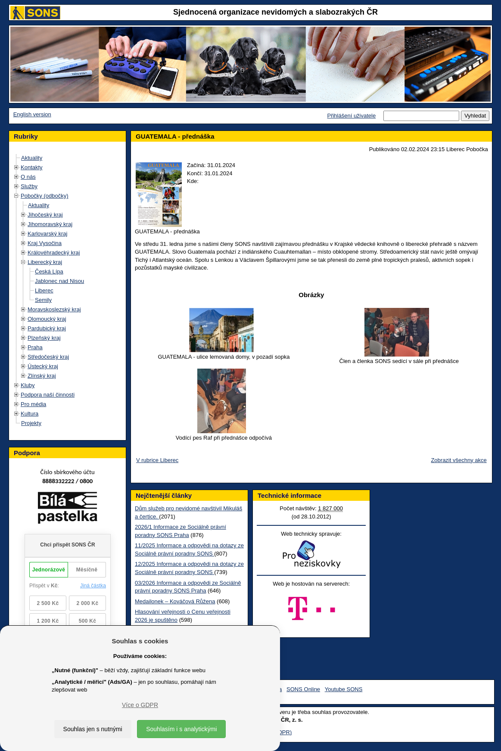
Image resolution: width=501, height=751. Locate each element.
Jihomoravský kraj (50, 224)
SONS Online (303, 689)
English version (32, 114)
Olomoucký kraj (47, 319)
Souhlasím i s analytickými (181, 729)
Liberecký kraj (45, 262)
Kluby (28, 385)
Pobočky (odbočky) (44, 195)
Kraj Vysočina (45, 243)
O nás (28, 177)
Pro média (33, 404)
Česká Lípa (49, 271)
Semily (43, 300)
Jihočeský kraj (45, 214)
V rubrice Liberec (157, 460)
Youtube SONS (344, 689)
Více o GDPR (140, 704)
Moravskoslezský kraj (54, 309)
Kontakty (32, 167)
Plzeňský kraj (44, 338)
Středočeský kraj (48, 357)
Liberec (44, 290)
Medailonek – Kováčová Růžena (175, 601)
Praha (35, 347)
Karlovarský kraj (47, 233)
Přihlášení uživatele (351, 115)
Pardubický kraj (47, 328)
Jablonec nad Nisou (59, 281)
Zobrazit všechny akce (458, 460)
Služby (29, 186)
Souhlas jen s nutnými (92, 729)
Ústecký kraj (43, 366)
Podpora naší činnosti (48, 394)
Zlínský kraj (42, 375)
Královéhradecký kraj (54, 252)
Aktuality (31, 158)
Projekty (31, 423)
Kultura (29, 413)
